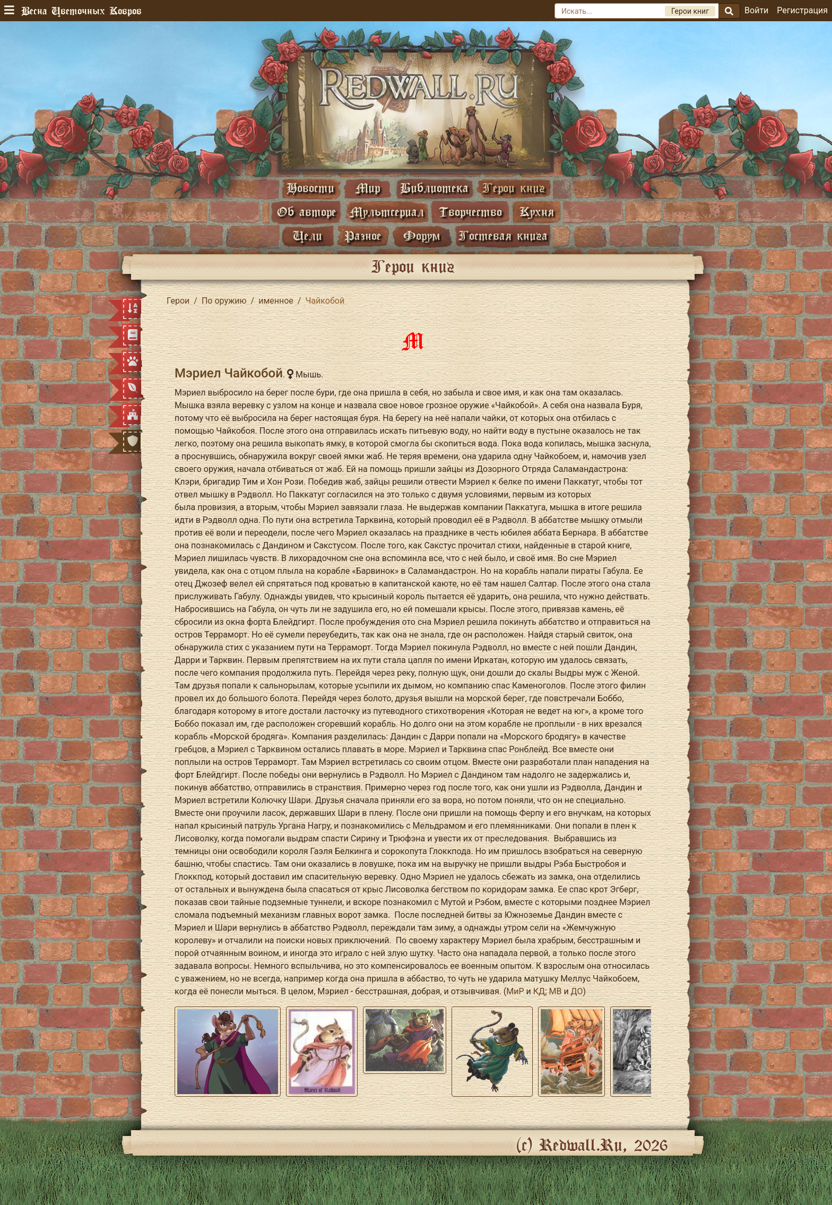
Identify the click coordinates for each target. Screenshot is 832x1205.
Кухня (536, 211)
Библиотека (434, 187)
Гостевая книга (503, 235)
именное (275, 301)
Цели (307, 235)
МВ (555, 991)
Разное (363, 235)
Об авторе (306, 211)
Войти (756, 10)
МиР (515, 991)
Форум (421, 235)
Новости (310, 187)
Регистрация (802, 10)
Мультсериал (387, 211)
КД (539, 991)
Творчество (470, 211)
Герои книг (513, 187)
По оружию (224, 301)
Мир (368, 187)
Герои (178, 301)
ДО (577, 991)
